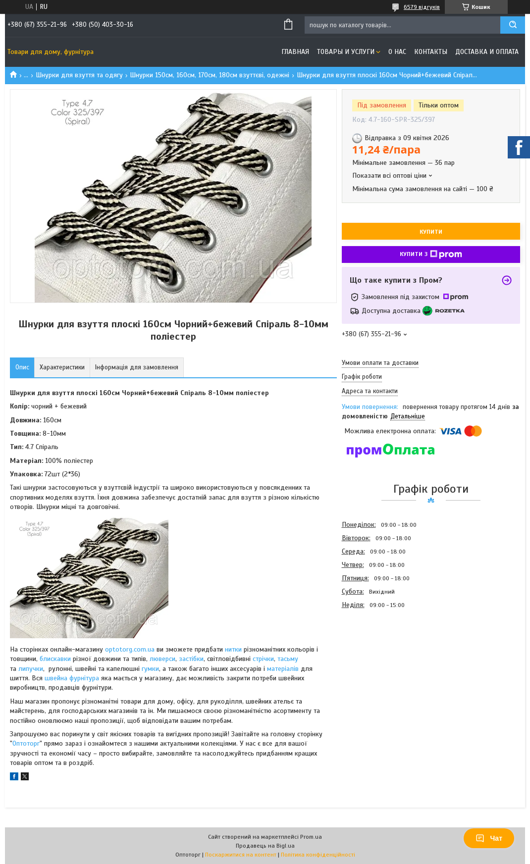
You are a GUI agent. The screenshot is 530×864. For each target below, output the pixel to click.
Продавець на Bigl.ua (265, 845)
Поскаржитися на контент (240, 854)
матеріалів (283, 668)
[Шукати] (512, 25)
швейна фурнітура (73, 678)
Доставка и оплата (487, 52)
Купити (431, 231)
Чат (489, 838)
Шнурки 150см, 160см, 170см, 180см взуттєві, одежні (209, 75)
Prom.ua (311, 836)
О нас (397, 52)
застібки (191, 659)
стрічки (263, 659)
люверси (162, 659)
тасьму (287, 659)
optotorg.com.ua (130, 649)
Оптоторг (26, 743)
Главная (295, 52)
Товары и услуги (345, 52)
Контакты (430, 52)
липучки (30, 668)
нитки (233, 649)
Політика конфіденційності (318, 854)
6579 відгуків (422, 6)
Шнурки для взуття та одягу (79, 75)
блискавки (55, 659)
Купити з (431, 254)
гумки (150, 668)
